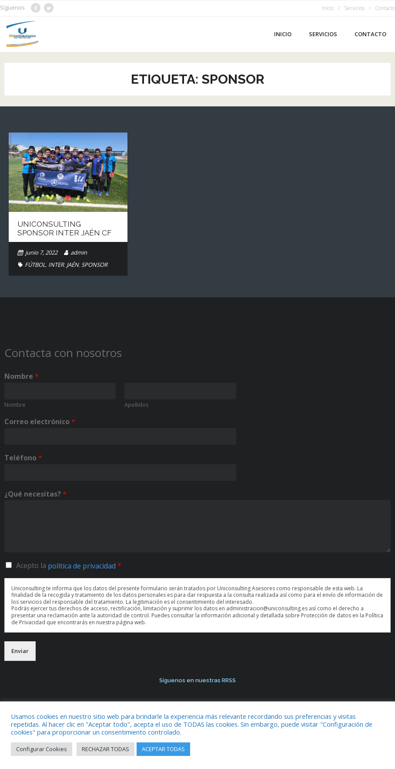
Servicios (354, 8)
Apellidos (136, 404)
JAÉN (73, 265)
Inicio (328, 8)
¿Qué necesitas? (35, 494)
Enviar (20, 651)
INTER (56, 265)
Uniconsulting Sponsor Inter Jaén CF (64, 228)
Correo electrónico (39, 421)
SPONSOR (94, 265)
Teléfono (23, 458)
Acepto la (68, 565)
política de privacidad (82, 566)
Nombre (21, 376)
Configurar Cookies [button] (41, 749)
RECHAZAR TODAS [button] (105, 749)
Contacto (385, 8)
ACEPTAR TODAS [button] (163, 749)
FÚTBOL (35, 265)
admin (78, 252)
